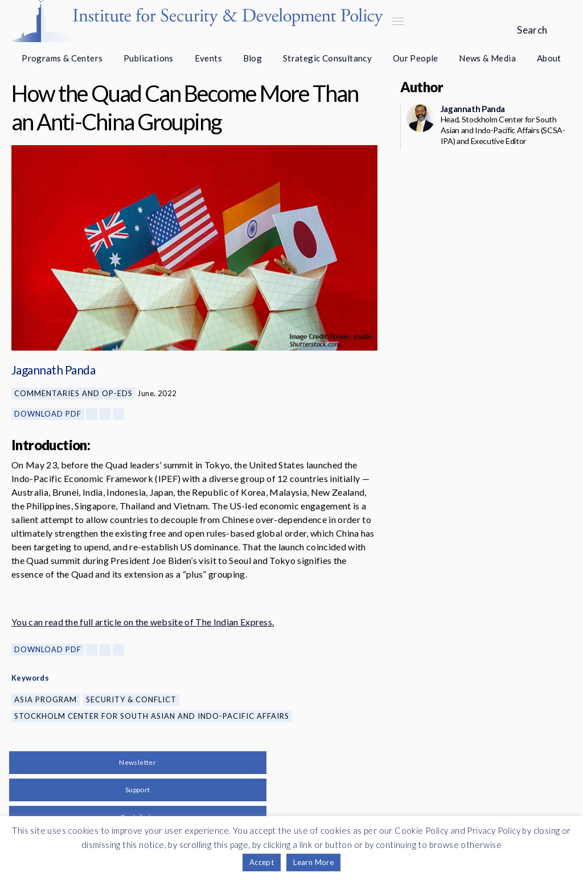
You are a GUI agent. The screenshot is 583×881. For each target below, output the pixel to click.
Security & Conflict (131, 699)
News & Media (487, 58)
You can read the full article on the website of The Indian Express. (142, 621)
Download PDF (47, 413)
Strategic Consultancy (327, 58)
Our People (415, 58)
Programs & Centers (62, 58)
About (549, 58)
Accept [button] (261, 862)
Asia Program (45, 699)
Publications (149, 58)
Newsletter (137, 762)
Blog (252, 58)
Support (137, 789)
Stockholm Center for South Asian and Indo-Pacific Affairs (151, 716)
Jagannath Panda (53, 370)
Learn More (313, 862)
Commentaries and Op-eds (73, 393)
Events (208, 58)
